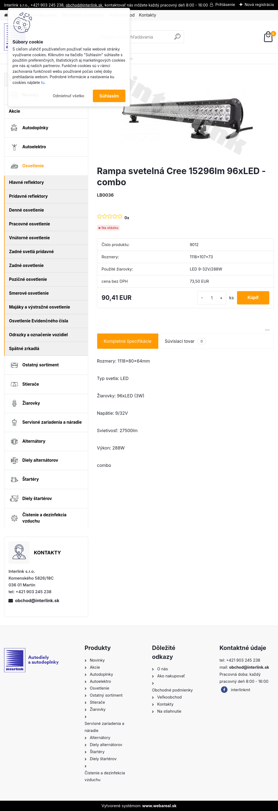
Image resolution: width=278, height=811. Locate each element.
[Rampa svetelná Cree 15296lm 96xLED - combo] (185, 117)
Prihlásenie (225, 4)
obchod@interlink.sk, (84, 5)
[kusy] (211, 298)
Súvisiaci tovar (185, 341)
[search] (177, 38)
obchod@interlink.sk (37, 600)
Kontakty (147, 15)
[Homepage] (6, 15)
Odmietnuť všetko (68, 96)
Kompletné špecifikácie (127, 341)
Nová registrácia (259, 4)
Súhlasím (109, 96)
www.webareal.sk (159, 805)
